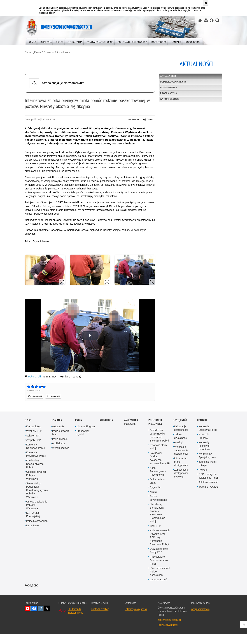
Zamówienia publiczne (131, 422)
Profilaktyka (168, 93)
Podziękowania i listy (173, 82)
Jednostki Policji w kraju (208, 463)
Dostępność (180, 420)
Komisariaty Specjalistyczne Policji (35, 464)
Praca (78, 420)
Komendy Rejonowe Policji (35, 446)
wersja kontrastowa (200, 609)
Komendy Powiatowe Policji (36, 454)
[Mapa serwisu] (206, 20)
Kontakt (202, 420)
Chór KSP (155, 526)
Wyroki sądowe (169, 99)
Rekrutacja (106, 420)
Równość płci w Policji (158, 447)
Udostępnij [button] (35, 396)
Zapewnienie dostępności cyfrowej (181, 473)
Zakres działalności (180, 436)
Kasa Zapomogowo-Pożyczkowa (158, 471)
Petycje (203, 469)
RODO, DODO (31, 585)
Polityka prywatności (168, 624)
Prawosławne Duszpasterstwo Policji (159, 560)
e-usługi (178, 442)
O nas (28, 420)
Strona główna (33, 52)
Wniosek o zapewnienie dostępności (181, 450)
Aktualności (63, 52)
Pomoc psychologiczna (158, 498)
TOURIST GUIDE (208, 486)
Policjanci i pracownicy (155, 422)
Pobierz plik (34, 376)
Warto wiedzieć (158, 579)
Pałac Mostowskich (37, 521)
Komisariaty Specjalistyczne (207, 455)
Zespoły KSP (33, 440)
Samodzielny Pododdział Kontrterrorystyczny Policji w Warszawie (37, 490)
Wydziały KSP (34, 430)
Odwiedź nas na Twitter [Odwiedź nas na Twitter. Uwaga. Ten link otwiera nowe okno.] (47, 608)
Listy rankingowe (86, 426)
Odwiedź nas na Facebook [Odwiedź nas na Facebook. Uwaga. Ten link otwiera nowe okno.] (34, 608)
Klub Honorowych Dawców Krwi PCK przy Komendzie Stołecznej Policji (160, 537)
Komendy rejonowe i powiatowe (205, 446)
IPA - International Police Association (160, 571)
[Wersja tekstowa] (212, 20)
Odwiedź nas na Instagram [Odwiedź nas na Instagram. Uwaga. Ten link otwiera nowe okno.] (40, 608)
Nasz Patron (33, 525)
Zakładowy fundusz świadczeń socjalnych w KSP (160, 458)
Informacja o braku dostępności (181, 462)
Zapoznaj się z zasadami (169, 619)
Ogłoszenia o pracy (157, 481)
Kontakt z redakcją (100, 609)
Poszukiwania (168, 87)
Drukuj (148, 119)
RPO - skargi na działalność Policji (208, 476)
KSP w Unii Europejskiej (33, 514)
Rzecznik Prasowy (204, 436)
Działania (49, 52)
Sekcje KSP (32, 435)
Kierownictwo (33, 426)
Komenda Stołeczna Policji (208, 428)
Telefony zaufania (208, 482)
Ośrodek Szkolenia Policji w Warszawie (36, 505)
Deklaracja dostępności (181, 428)
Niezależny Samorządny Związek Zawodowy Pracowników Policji (157, 513)
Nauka (153, 491)
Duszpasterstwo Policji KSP (159, 550)
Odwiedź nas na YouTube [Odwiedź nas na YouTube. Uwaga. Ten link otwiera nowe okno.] (28, 608)
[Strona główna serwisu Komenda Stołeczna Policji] (200, 20)
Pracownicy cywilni (83, 432)
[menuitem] (32, 41)
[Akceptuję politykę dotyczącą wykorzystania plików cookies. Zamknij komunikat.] (205, 3)
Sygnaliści (155, 487)
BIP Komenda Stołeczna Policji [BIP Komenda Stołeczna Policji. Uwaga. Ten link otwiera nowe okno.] (76, 610)
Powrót (133, 119)
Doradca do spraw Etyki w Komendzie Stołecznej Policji (159, 435)
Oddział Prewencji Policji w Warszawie (36, 475)
